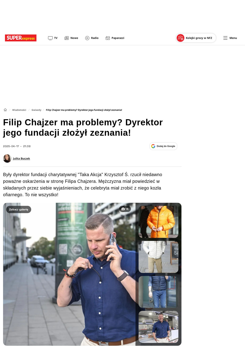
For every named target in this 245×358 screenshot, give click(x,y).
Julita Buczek (21, 158)
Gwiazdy (36, 110)
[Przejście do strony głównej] (21, 38)
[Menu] (230, 38)
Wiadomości (19, 110)
